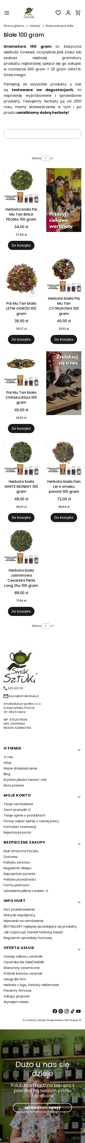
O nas (8, 757)
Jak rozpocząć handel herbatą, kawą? (33, 932)
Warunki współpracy (19, 915)
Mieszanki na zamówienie (24, 921)
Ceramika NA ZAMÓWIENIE (24, 962)
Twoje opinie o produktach (25, 815)
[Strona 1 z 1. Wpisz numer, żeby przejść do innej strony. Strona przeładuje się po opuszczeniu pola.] (45, 158)
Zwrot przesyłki (16, 809)
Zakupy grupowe (17, 996)
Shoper (73, 1020)
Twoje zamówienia (18, 804)
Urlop (8, 762)
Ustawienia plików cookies (24, 891)
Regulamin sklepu (17, 868)
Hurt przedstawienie (19, 909)
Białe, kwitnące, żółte (59, 26)
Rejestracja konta (17, 832)
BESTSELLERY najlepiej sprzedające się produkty (40, 926)
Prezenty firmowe (18, 990)
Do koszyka (21, 245)
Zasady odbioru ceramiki (23, 956)
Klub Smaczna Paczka (21, 851)
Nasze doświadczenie (20, 768)
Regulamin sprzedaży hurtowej (28, 938)
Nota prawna (14, 785)
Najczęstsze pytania (19, 874)
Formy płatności (16, 885)
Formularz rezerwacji (20, 826)
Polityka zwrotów (17, 862)
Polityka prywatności (20, 879)
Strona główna (14, 26)
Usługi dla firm (15, 979)
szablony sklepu (35, 1020)
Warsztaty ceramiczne (22, 968)
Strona (36, 158)
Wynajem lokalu (16, 1002)
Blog (7, 774)
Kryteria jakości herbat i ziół (25, 779)
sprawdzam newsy (42, 1107)
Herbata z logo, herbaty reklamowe (31, 985)
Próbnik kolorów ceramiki (23, 973)
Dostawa (10, 856)
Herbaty (35, 26)
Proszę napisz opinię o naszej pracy (31, 821)
